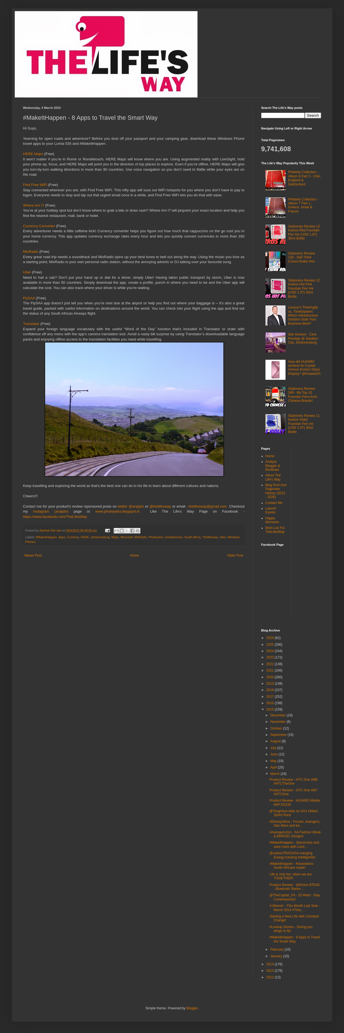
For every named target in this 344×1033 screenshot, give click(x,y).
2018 (270, 690)
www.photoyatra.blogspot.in (120, 511)
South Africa (192, 537)
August (276, 741)
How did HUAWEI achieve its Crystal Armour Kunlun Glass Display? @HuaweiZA (304, 368)
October (276, 728)
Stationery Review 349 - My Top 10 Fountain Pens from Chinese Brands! (302, 395)
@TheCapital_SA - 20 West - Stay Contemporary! (294, 897)
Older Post (235, 555)
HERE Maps (33, 154)
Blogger (192, 1008)
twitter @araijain (131, 506)
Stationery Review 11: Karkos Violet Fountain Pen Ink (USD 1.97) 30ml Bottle (304, 424)
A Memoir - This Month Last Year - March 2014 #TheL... (294, 908)
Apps (61, 537)
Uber (27, 272)
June (274, 754)
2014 (270, 964)
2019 (270, 684)
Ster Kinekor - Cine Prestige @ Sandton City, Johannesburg (303, 338)
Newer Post (33, 555)
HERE (85, 537)
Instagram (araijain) (51, 511)
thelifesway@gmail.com (209, 506)
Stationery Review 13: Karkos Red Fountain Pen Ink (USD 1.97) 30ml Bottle (304, 232)
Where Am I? (33, 205)
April (274, 767)
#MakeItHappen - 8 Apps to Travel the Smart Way (294, 939)
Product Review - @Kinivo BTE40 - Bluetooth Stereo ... (294, 887)
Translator (32, 324)
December (278, 715)
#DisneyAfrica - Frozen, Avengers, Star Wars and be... (294, 824)
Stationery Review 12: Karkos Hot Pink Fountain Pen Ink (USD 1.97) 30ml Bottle (304, 288)
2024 (270, 651)
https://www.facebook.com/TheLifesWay (55, 517)
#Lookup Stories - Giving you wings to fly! (290, 929)
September (278, 735)
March (275, 774)
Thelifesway (210, 537)
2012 (270, 977)
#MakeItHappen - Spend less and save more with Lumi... (294, 844)
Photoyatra (155, 537)
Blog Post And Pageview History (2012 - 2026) (275, 491)
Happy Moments (272, 520)
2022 (270, 664)
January (276, 956)
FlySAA (29, 298)
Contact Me (273, 503)
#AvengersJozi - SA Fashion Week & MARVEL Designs (295, 834)
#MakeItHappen (46, 537)
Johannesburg (100, 537)
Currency (73, 537)
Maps (115, 537)
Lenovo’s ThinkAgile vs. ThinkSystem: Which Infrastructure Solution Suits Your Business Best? (303, 315)
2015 (270, 709)
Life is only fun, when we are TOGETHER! (290, 876)
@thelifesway (161, 506)
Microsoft (126, 537)
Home (134, 555)
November (278, 722)
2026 (270, 638)
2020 (270, 677)
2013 (270, 971)
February (277, 949)
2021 (270, 670)
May (273, 761)
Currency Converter (39, 226)
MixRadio (31, 251)
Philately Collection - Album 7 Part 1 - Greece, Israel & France (303, 205)
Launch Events (270, 510)
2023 (270, 657)
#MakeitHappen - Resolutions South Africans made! (291, 866)
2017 (270, 697)
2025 (270, 645)
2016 (270, 703)
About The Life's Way (273, 477)
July (273, 748)
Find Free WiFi (35, 185)
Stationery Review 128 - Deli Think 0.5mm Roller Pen (301, 257)
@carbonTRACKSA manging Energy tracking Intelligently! (292, 855)
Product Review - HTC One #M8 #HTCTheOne (293, 781)
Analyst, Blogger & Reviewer (272, 466)
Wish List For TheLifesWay (275, 530)
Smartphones (173, 537)
